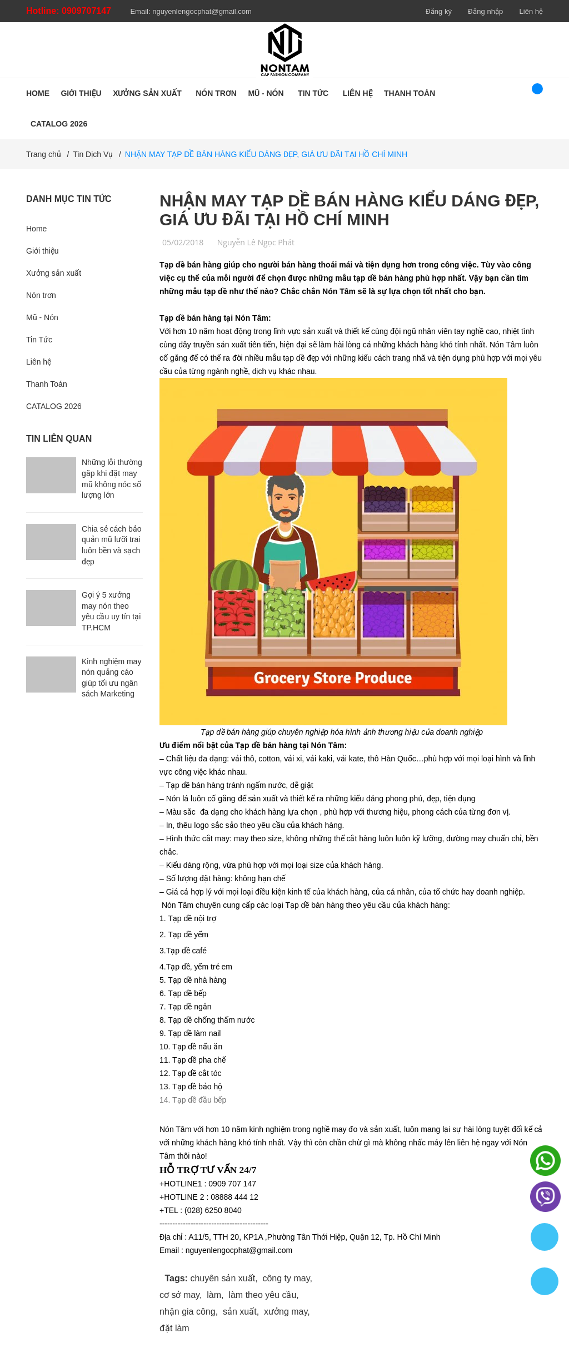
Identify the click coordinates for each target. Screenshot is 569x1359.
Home (36, 228)
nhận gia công (187, 1311)
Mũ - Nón (42, 317)
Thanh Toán (46, 384)
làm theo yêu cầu (262, 1295)
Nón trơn (41, 295)
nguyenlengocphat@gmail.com (202, 11)
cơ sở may (179, 1295)
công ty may (286, 1278)
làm (214, 1295)
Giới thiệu (42, 250)
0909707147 (86, 11)
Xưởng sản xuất (53, 273)
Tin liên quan (59, 438)
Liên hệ (531, 11)
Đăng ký (439, 11)
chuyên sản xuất (222, 1278)
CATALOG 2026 (54, 406)
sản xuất (240, 1311)
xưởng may (285, 1311)
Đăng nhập (485, 11)
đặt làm (174, 1328)
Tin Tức (39, 339)
